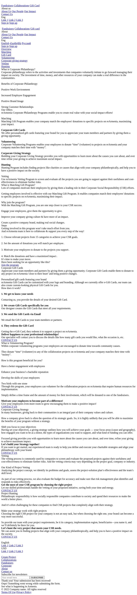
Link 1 (4, 20)
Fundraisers (7, 5)
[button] (68, 8)
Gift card (35, 28)
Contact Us (7, 14)
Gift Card (35, 5)
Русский (26, 43)
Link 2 (12, 20)
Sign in (5, 23)
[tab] (68, 49)
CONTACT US (9, 340)
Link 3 (19, 20)
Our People (17, 11)
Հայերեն (15, 43)
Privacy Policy (24, 592)
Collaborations (21, 5)
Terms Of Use (8, 592)
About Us (6, 11)
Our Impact (30, 11)
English (5, 43)
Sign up (13, 23)
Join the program (10, 265)
